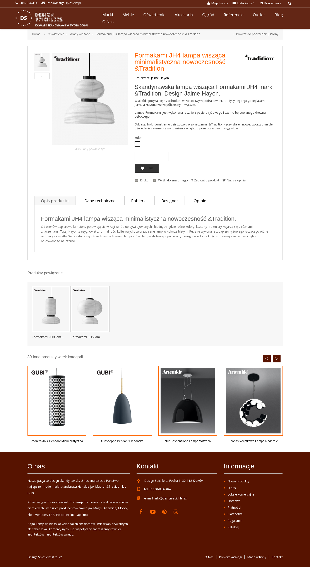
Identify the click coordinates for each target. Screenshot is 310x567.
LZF (51, 515)
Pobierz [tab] (138, 200)
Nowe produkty (238, 481)
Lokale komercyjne (241, 494)
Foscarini (62, 515)
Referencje (233, 14)
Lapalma (81, 515)
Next (277, 358)
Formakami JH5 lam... (87, 337)
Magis (97, 508)
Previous (267, 358)
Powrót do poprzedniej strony (257, 34)
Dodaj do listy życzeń (142, 168)
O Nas (209, 557)
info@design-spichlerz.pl (171, 498)
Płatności (234, 507)
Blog (278, 14)
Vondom (41, 515)
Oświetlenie (154, 14)
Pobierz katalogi (230, 557)
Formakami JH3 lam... (48, 337)
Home (36, 34)
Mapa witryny (256, 557)
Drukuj (144, 180)
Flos (30, 515)
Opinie (200, 200)
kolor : (139, 138)
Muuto (99, 486)
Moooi (122, 508)
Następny (42, 76)
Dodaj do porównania (151, 168)
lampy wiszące (80, 34)
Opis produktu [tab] (55, 200)
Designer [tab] (169, 200)
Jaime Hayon (160, 78)
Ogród (208, 14)
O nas (108, 21)
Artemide (109, 508)
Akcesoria (184, 14)
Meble (128, 14)
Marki (107, 14)
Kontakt (277, 557)
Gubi (30, 493)
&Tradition (113, 486)
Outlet (259, 14)
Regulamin (235, 520)
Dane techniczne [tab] (99, 200)
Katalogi (233, 527)
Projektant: (142, 78)
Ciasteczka (235, 514)
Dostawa (234, 501)
